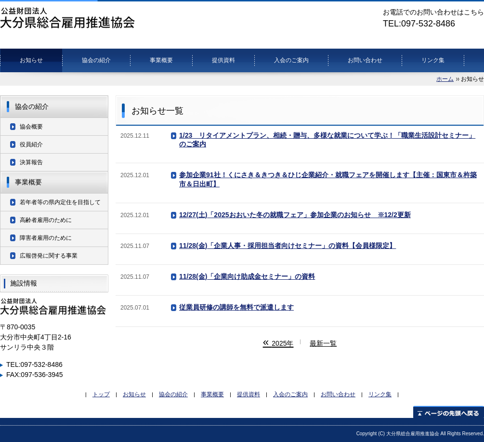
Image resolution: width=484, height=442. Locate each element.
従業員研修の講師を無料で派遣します (236, 307)
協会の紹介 (96, 60)
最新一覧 (323, 343)
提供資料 (223, 60)
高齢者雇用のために (46, 220)
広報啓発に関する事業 (49, 255)
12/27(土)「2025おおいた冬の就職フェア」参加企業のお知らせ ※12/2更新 (295, 215)
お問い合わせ (365, 60)
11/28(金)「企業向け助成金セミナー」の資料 (247, 276)
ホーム (445, 79)
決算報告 (31, 162)
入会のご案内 (291, 60)
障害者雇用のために (46, 237)
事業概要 (161, 60)
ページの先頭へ (448, 412)
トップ (101, 394)
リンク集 (433, 60)
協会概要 (31, 126)
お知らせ (31, 60)
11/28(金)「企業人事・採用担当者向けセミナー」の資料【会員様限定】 (287, 245)
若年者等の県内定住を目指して (60, 202)
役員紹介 (31, 144)
